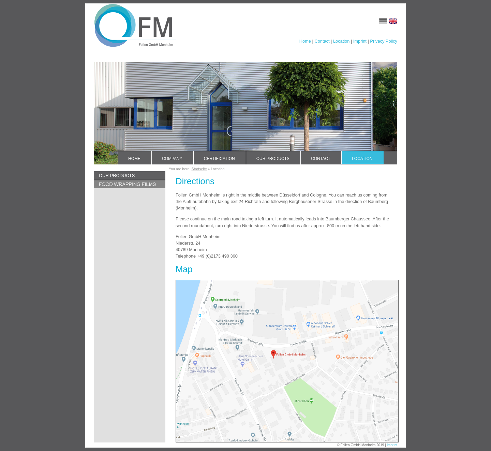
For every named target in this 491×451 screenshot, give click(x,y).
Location (341, 41)
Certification (219, 158)
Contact (321, 41)
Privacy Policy (383, 41)
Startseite (199, 169)
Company (172, 158)
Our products (272, 158)
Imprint (360, 41)
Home (305, 41)
